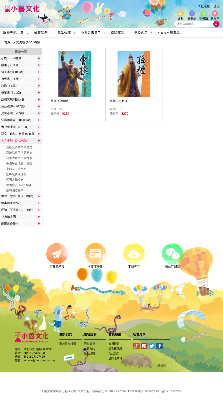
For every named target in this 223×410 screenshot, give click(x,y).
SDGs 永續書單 (169, 33)
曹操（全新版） (61, 100)
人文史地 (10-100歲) (26, 42)
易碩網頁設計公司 (111, 395)
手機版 (203, 18)
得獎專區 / (119, 33)
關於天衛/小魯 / (15, 33)
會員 (181, 18)
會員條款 (114, 343)
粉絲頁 (192, 18)
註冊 (216, 6)
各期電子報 (95, 265)
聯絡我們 (114, 353)
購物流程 (89, 343)
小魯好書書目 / (93, 33)
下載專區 (134, 265)
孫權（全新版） (120, 100)
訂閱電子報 (57, 265)
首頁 (7, 42)
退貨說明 (89, 353)
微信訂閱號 (172, 265)
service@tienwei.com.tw (39, 360)
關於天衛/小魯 (68, 343)
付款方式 (89, 348)
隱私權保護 (115, 348)
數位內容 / (143, 33)
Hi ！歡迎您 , (203, 6)
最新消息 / (43, 33)
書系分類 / (66, 33)
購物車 (215, 18)
